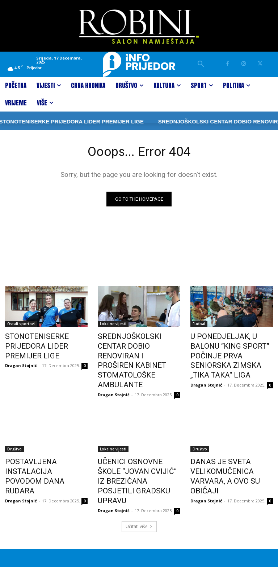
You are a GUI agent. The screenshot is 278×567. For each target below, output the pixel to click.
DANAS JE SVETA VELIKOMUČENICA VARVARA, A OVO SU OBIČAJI (230, 444)
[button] (201, 64)
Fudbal (199, 325)
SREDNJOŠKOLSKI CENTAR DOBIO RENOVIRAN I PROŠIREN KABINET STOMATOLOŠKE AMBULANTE (139, 349)
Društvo (14, 424)
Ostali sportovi (21, 325)
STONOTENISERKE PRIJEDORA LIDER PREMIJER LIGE (44, 345)
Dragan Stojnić (21, 362)
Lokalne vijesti (113, 325)
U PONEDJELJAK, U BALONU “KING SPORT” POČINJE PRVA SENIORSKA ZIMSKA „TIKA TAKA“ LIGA (230, 349)
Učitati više (139, 485)
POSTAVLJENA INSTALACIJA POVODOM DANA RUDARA (44, 440)
